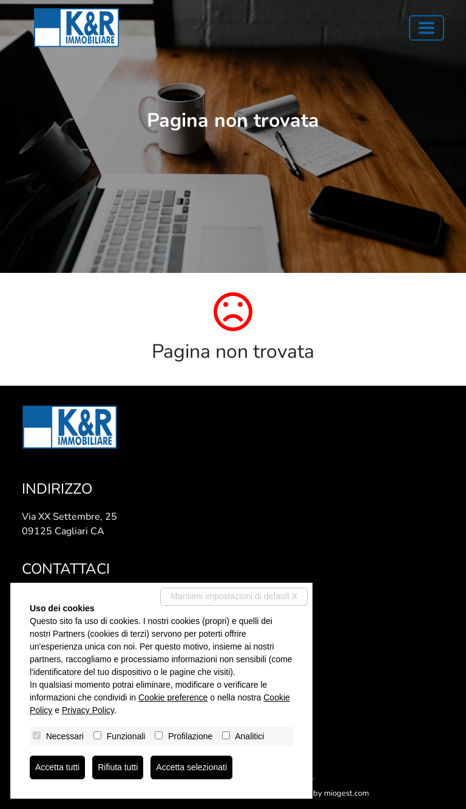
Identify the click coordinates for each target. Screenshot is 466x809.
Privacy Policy (88, 710)
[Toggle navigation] (426, 28)
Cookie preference (173, 697)
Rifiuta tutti (118, 767)
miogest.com (346, 793)
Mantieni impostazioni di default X (234, 596)
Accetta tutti (57, 767)
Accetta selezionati (191, 767)
